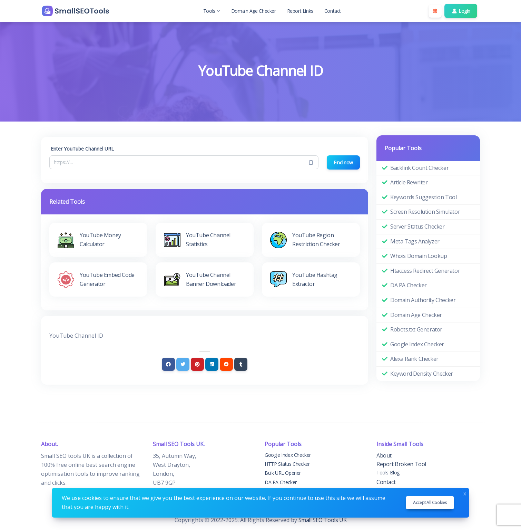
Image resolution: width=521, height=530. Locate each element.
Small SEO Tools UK (322, 520)
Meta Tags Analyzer (415, 241)
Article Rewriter (409, 182)
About (384, 455)
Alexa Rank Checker (414, 359)
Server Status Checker (417, 226)
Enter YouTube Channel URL (82, 148)
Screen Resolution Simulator (425, 211)
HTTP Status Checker (287, 464)
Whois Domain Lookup (418, 256)
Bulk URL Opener (283, 473)
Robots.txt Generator (416, 329)
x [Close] (464, 493)
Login (460, 11)
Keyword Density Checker (421, 373)
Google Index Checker (417, 344)
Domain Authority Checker (422, 300)
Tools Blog (388, 472)
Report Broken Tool (401, 464)
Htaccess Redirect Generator (425, 270)
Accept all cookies (430, 502)
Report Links (300, 11)
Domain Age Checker (253, 11)
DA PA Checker (408, 285)
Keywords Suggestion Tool (423, 197)
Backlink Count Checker (419, 168)
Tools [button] (211, 11)
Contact (332, 11)
